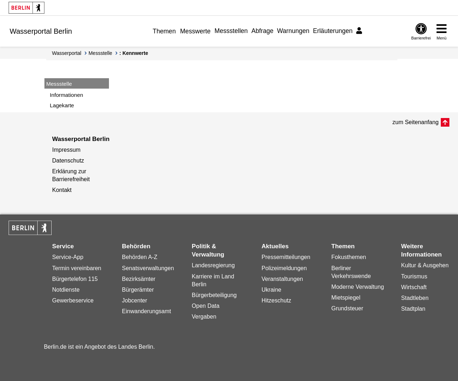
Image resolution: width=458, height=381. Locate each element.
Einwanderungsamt (146, 311)
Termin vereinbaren (76, 268)
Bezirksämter (138, 279)
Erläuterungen (333, 30)
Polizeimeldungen (284, 268)
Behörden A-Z (139, 257)
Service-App (68, 257)
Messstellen (231, 30)
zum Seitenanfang (415, 122)
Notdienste (66, 290)
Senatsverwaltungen (148, 268)
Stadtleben (415, 298)
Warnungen (293, 30)
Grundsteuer (347, 308)
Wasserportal (66, 53)
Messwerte (195, 31)
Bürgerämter (138, 290)
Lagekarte (62, 105)
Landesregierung (213, 265)
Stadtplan (413, 309)
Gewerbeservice (73, 300)
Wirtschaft (413, 287)
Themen (164, 31)
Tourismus (414, 276)
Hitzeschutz (276, 300)
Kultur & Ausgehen (425, 265)
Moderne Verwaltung (357, 287)
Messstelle (100, 53)
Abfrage (262, 30)
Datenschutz (68, 160)
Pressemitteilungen (286, 257)
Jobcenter (134, 300)
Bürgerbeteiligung (214, 295)
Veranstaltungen (282, 279)
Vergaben (204, 317)
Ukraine (271, 290)
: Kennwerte (133, 53)
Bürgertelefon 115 (75, 279)
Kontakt (62, 190)
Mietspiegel (346, 298)
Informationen (66, 95)
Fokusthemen (348, 257)
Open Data (205, 306)
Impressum (66, 150)
